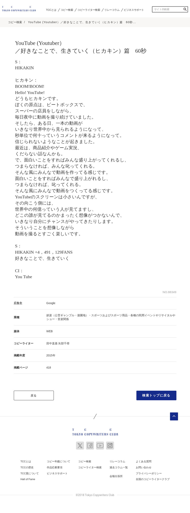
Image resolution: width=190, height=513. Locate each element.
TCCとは (51, 9)
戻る (34, 395)
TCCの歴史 (27, 467)
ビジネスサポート (134, 9)
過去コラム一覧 (119, 467)
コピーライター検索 (88, 9)
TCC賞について (29, 473)
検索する (185, 9)
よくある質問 (143, 461)
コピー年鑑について (58, 461)
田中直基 (52, 343)
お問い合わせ (143, 467)
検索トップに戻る (156, 395)
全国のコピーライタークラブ (153, 479)
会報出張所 (116, 476)
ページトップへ (174, 416)
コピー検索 (67, 9)
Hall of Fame (27, 479)
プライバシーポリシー (149, 473)
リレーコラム (112, 9)
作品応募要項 (54, 467)
